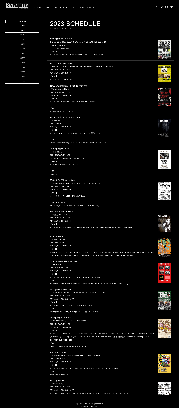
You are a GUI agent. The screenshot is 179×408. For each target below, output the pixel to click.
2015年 (22, 76)
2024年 (22, 35)
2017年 (22, 67)
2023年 (22, 39)
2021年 (22, 49)
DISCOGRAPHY (61, 7)
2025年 (22, 30)
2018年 (22, 63)
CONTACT (90, 7)
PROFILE (37, 7)
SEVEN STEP (87, 404)
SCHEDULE (48, 7)
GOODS (81, 7)
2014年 (22, 81)
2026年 (22, 25)
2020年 (22, 53)
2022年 (22, 44)
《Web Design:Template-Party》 (89, 406)
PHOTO (72, 7)
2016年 (22, 72)
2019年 (22, 58)
